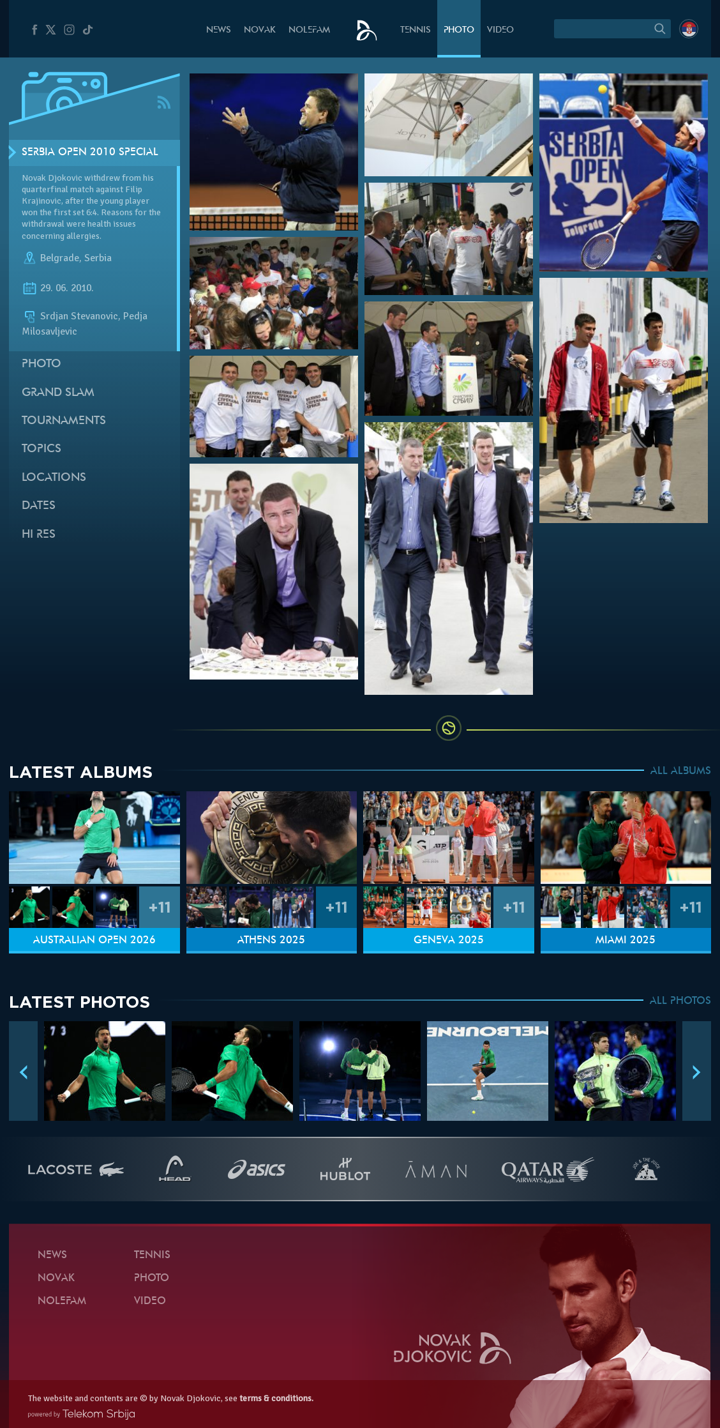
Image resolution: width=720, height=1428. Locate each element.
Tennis (415, 30)
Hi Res (39, 535)
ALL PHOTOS (680, 1001)
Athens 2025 (271, 941)
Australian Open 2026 (94, 941)
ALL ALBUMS (680, 771)
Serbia (98, 258)
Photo (459, 30)
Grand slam (58, 393)
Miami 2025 (626, 941)
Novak (260, 30)
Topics (41, 449)
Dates (39, 506)
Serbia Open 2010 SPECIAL (90, 153)
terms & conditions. (276, 1398)
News (218, 30)
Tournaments (64, 421)
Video (500, 30)
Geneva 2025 (449, 941)
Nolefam (309, 30)
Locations (54, 478)
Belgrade (59, 258)
